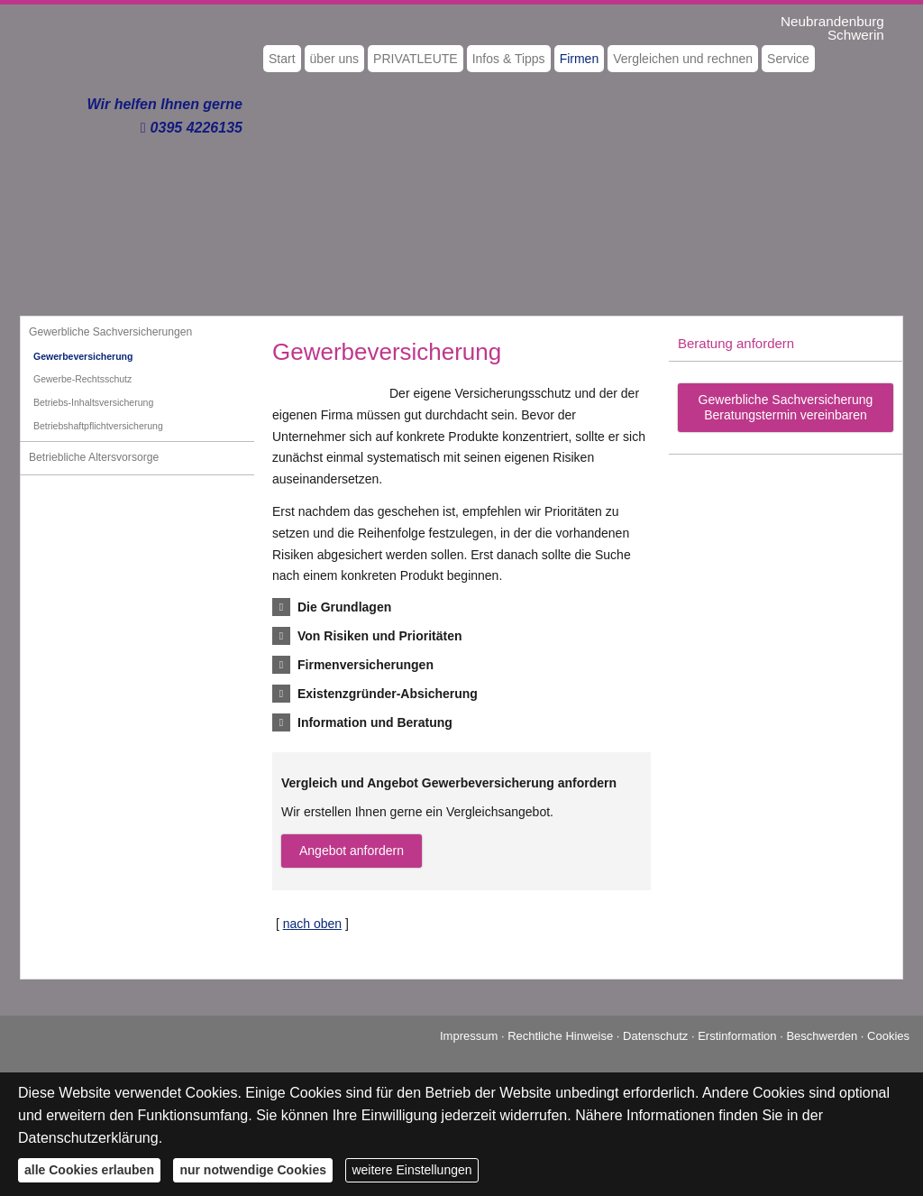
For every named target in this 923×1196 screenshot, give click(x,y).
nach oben (312, 923)
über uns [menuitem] (334, 58)
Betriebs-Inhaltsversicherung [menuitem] (93, 402)
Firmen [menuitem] (579, 58)
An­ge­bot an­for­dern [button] (351, 850)
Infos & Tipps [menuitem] (508, 58)
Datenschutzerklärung (88, 1137)
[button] (344, 607)
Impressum (469, 1036)
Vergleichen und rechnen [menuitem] (683, 58)
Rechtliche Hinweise (560, 1036)
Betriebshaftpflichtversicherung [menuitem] (98, 425)
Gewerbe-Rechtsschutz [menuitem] (82, 378)
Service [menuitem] (788, 58)
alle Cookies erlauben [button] (89, 1170)
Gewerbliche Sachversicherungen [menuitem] (110, 332)
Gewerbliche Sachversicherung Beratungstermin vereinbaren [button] (786, 407)
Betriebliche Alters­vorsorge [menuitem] (94, 457)
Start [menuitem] (282, 58)
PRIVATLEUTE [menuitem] (415, 58)
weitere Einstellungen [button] (411, 1170)
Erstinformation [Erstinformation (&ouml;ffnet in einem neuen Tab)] (737, 1036)
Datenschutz (655, 1036)
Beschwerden (821, 1036)
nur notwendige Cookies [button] (252, 1170)
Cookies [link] (888, 1036)
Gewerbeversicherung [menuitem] (83, 356)
